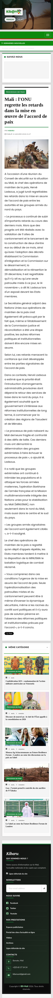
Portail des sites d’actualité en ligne (20, 932)
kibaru (11, 130)
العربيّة (20, 19)
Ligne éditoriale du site (16, 873)
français (10, 19)
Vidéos (9, 938)
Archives (9, 943)
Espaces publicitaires (14, 927)
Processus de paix (15, 92)
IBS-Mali (24, 986)
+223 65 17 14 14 (20, 967)
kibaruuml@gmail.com (21, 974)
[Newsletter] (43, 888)
